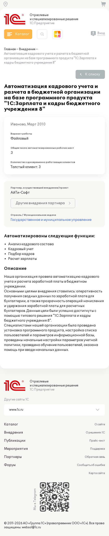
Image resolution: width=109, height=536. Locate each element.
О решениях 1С (95, 432)
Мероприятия (16, 449)
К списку (92, 74)
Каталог (11, 424)
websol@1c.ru (31, 527)
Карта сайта (97, 473)
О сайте (100, 424)
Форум (9, 465)
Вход (101, 33)
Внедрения (27, 49)
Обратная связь (95, 457)
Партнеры (13, 457)
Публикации (14, 441)
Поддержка (97, 448)
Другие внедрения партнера (40, 203)
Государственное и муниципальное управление (51, 220)
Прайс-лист (97, 440)
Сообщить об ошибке (91, 465)
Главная (10, 49)
